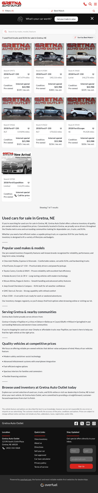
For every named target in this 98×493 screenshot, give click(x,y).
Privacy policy (40, 463)
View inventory (40, 439)
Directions (38, 447)
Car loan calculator (42, 459)
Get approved (40, 455)
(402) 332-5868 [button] (11, 448)
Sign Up (81, 466)
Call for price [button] (22, 195)
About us (38, 443)
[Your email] (81, 459)
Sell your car (39, 451)
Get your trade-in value (66, 19)
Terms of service (41, 467)
